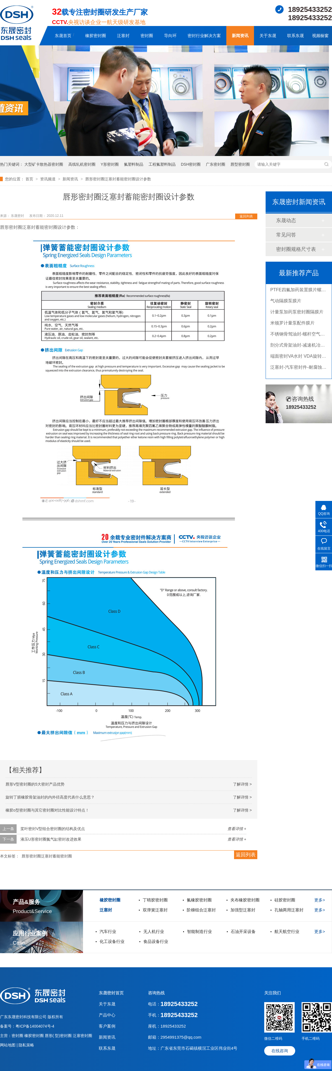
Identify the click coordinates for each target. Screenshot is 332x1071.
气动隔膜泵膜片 (285, 302)
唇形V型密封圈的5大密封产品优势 (35, 784)
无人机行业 (153, 931)
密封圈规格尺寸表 (296, 249)
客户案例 (107, 1026)
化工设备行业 (112, 941)
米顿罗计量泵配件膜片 (292, 324)
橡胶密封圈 (95, 35)
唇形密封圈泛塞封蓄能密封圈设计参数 (118, 179)
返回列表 (246, 216)
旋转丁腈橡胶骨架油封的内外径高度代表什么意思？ (50, 797)
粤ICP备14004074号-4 (34, 1026)
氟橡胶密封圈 (199, 900)
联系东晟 (295, 35)
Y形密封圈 (110, 164)
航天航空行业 (286, 931)
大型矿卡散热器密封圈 (43, 164)
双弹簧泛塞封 (155, 910)
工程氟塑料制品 (162, 164)
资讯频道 (48, 179)
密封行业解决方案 (204, 35)
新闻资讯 (240, 35)
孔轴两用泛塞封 (289, 910)
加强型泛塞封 (242, 910)
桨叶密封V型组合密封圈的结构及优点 (52, 828)
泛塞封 (123, 35)
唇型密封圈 (240, 164)
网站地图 (8, 1045)
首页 (29, 179)
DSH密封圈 (191, 164)
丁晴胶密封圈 (155, 900)
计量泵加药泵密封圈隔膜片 (296, 313)
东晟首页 (63, 35)
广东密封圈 (215, 164)
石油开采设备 (243, 931)
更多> (319, 900)
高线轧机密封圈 (81, 164)
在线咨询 (279, 1050)
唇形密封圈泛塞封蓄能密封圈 (47, 856)
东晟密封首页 (111, 993)
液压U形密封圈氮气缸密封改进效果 (50, 839)
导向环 (170, 35)
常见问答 (286, 235)
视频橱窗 (320, 35)
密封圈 (147, 35)
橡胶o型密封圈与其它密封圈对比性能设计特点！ (47, 810)
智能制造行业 (199, 931)
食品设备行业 (155, 941)
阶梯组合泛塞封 (201, 910)
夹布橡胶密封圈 (245, 900)
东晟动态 (286, 220)
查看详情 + (236, 828)
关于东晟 (268, 35)
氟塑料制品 (133, 164)
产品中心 (107, 1015)
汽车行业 (108, 931)
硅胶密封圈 (284, 900)
